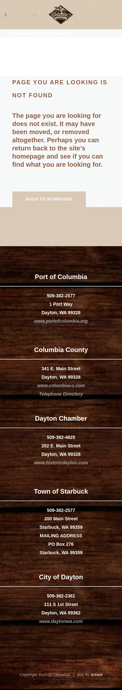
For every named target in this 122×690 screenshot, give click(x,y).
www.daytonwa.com (61, 621)
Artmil (96, 674)
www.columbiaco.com (61, 385)
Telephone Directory (61, 394)
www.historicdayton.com (61, 462)
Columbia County (31, 33)
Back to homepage (49, 199)
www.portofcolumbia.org (61, 321)
